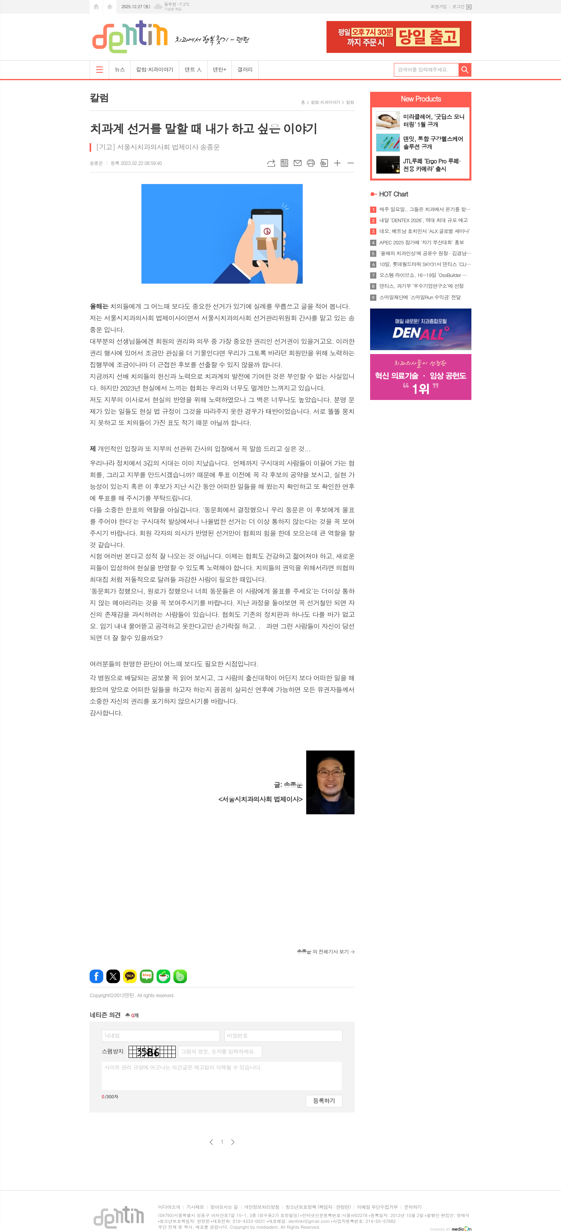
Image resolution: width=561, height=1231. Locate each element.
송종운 (96, 163)
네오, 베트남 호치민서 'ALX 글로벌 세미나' (424, 231)
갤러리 (244, 69)
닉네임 (112, 1035)
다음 (232, 1142)
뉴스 (120, 69)
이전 (211, 1142)
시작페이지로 (96, 7)
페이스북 (96, 976)
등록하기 (324, 1100)
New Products (421, 98)
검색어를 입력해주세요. (423, 69)
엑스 (113, 976)
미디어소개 (169, 1207)
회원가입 (439, 6)
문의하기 (413, 1207)
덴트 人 (193, 69)
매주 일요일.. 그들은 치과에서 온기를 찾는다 (425, 209)
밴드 (180, 976)
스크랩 (324, 163)
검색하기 (465, 70)
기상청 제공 (173, 9)
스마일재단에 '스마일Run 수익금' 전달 (420, 297)
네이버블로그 (146, 976)
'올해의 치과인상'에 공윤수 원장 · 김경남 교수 (425, 253)
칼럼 (350, 102)
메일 (298, 163)
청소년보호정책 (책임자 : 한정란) (318, 1207)
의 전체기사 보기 (323, 951)
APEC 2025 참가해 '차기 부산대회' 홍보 (421, 242)
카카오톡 (130, 976)
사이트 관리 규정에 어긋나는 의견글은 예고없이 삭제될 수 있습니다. (183, 1067)
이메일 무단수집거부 (377, 1207)
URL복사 (271, 163)
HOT (393, 193)
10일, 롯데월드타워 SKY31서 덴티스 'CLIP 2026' (425, 264)
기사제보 (195, 1207)
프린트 (311, 163)
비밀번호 (237, 1035)
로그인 (458, 6)
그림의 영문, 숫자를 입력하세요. (218, 1051)
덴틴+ (219, 69)
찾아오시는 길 (224, 1207)
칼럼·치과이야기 (154, 69)
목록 (284, 163)
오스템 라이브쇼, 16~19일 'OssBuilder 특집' (425, 275)
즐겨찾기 (109, 7)
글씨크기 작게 (351, 163)
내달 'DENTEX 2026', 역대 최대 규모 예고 (423, 220)
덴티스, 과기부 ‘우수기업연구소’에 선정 (421, 285)
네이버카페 (163, 976)
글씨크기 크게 (337, 163)
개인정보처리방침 (261, 1207)
